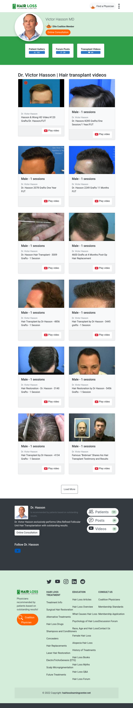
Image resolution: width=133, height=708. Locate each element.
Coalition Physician (26, 619)
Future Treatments (55, 674)
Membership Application (107, 614)
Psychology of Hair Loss (81, 621)
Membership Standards (107, 606)
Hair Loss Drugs (55, 624)
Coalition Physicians (107, 599)
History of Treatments (81, 650)
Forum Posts (63, 49)
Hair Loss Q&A (80, 671)
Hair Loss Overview (81, 606)
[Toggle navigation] (119, 6)
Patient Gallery (37, 49)
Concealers (52, 638)
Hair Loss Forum (81, 679)
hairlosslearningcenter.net (76, 692)
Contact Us (104, 628)
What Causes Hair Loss (81, 614)
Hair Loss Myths (81, 664)
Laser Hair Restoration (55, 653)
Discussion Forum (107, 621)
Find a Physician (102, 6)
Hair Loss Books (81, 657)
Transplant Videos (90, 49)
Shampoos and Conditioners (55, 631)
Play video (51, 131)
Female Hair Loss (81, 635)
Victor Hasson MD (60, 19)
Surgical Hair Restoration (55, 609)
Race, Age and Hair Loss (81, 628)
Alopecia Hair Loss (81, 642)
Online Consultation (58, 32)
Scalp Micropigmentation (55, 667)
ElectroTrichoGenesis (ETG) (55, 660)
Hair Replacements (55, 645)
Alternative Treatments (55, 616)
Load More (69, 489)
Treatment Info (54, 602)
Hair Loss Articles (81, 599)
